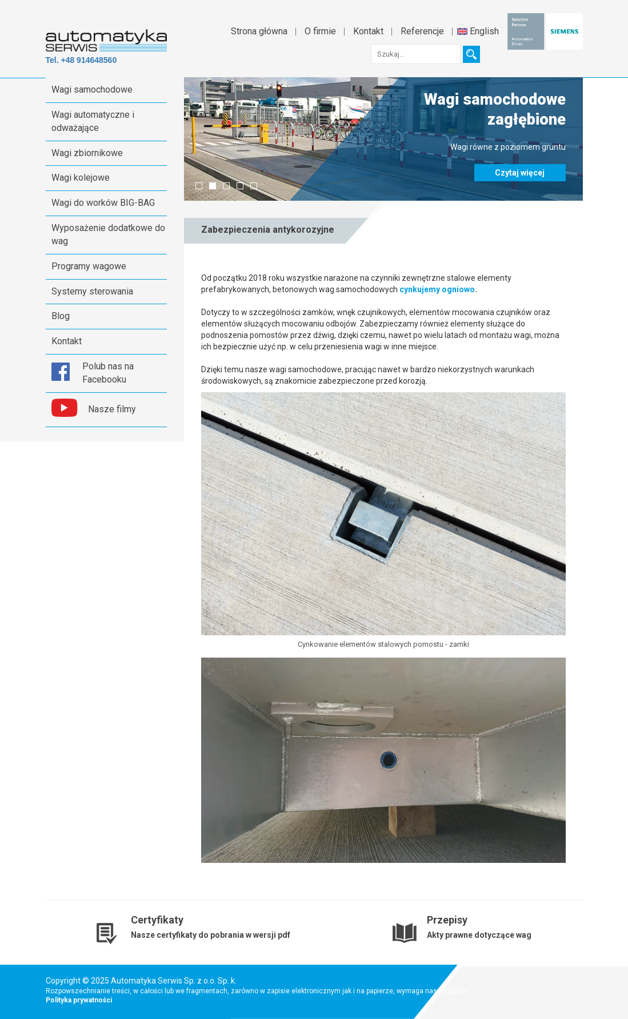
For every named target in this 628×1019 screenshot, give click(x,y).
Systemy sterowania (92, 291)
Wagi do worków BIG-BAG (103, 202)
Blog (60, 316)
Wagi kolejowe (80, 177)
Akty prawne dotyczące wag (479, 935)
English (478, 31)
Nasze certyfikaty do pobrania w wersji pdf (210, 935)
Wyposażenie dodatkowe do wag (108, 234)
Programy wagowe (88, 266)
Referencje (422, 31)
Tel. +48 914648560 (81, 60)
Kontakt (368, 31)
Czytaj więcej (520, 172)
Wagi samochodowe (92, 89)
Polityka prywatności (79, 1000)
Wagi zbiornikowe (87, 153)
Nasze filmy (112, 409)
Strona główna (259, 31)
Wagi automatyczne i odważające (92, 121)
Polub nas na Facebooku (108, 373)
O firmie (320, 31)
